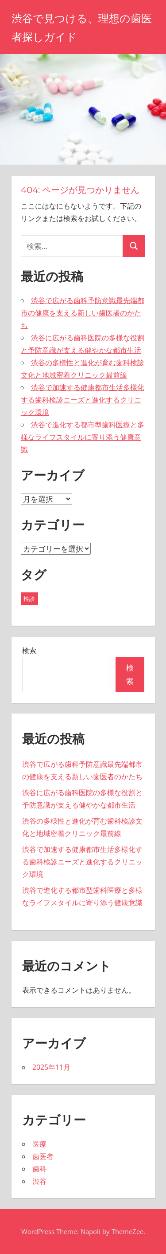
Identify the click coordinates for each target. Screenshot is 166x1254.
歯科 (39, 1169)
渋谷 (39, 1181)
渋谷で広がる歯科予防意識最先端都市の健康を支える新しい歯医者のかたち (82, 313)
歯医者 (43, 1156)
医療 (39, 1144)
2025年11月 (51, 1067)
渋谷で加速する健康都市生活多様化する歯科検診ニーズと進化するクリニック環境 (82, 400)
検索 (29, 650)
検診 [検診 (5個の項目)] (29, 599)
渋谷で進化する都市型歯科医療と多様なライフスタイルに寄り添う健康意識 (82, 437)
